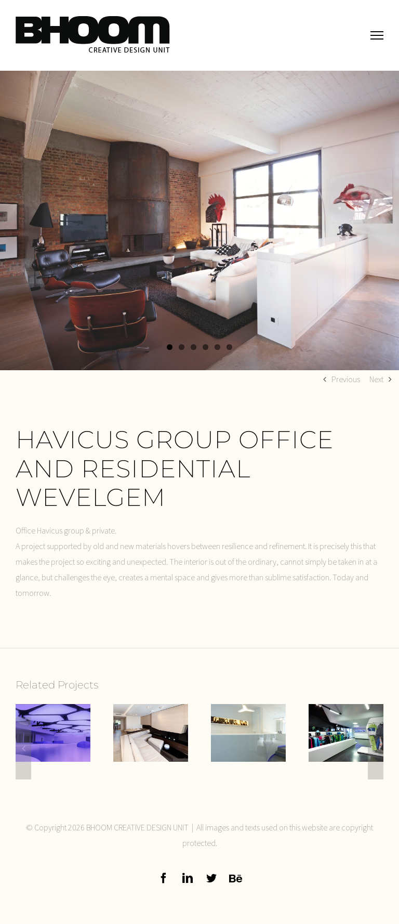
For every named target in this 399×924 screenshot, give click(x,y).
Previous (345, 379)
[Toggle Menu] (377, 35)
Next (376, 379)
